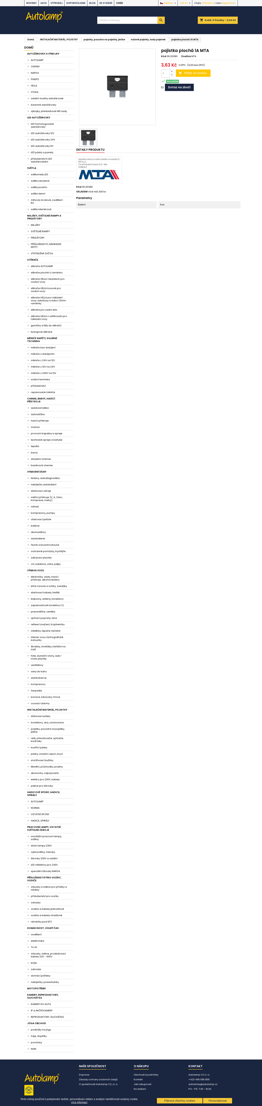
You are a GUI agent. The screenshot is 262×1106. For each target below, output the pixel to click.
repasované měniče (43, 392)
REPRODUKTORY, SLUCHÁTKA (47, 1017)
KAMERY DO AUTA (41, 1004)
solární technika (40, 379)
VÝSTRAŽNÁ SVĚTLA (42, 253)
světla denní (38, 193)
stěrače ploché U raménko (47, 272)
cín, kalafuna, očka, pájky (46, 564)
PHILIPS (35, 79)
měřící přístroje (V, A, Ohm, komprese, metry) (47, 499)
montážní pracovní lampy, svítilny (46, 838)
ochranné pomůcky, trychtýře (48, 551)
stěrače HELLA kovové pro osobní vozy (46, 290)
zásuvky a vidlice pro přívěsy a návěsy (49, 888)
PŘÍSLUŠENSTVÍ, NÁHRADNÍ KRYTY (46, 245)
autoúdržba (38, 414)
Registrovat (228, 3)
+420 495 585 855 (199, 1079)
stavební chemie (41, 459)
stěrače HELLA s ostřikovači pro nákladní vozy (49, 317)
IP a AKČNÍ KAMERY (42, 1010)
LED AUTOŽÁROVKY (38, 117)
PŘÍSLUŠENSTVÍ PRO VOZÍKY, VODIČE (44, 879)
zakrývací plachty (41, 557)
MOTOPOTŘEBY (36, 988)
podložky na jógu (41, 1029)
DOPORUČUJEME (75, 3)
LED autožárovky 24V (43, 139)
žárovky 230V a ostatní (44, 858)
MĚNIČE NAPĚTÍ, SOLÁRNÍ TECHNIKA (42, 340)
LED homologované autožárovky (42, 125)
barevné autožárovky (43, 105)
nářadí (35, 506)
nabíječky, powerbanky (45, 982)
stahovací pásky (40, 716)
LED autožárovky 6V (42, 146)
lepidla (35, 446)
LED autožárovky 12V (42, 133)
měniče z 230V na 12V (43, 373)
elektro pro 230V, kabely (45, 779)
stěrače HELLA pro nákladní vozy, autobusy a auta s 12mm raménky (48, 300)
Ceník (119, 3)
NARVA (35, 73)
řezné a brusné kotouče (45, 545)
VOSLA (34, 92)
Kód (163, 56)
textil (33, 1049)
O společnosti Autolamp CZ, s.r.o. (98, 1084)
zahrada (36, 969)
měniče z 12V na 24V (43, 366)
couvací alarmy (40, 703)
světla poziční (39, 187)
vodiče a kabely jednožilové (47, 909)
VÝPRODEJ (57, 3)
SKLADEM (82, 191)
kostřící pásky (39, 747)
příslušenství (38, 386)
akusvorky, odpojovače (45, 773)
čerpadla (36, 690)
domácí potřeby (40, 975)
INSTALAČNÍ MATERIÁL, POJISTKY (47, 709)
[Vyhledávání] (131, 20)
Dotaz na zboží (179, 87)
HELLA (34, 85)
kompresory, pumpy (43, 513)
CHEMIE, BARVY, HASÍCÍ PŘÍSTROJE (41, 400)
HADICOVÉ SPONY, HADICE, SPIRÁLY (43, 793)
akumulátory (38, 532)
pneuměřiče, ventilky (43, 611)
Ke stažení (105, 3)
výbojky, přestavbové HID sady (49, 111)
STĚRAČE (32, 260)
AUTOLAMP (37, 60)
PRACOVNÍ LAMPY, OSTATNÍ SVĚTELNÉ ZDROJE (44, 828)
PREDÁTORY (37, 237)
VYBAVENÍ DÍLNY (36, 471)
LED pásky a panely (42, 152)
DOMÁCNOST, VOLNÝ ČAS (43, 928)
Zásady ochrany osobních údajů (98, 1079)
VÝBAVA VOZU (35, 570)
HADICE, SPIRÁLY (40, 820)
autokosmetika (40, 408)
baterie (35, 525)
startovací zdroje (41, 491)
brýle (34, 963)
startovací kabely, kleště (45, 592)
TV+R (34, 947)
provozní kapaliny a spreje (46, 433)
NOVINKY (31, 3)
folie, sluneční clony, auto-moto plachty (46, 657)
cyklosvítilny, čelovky (43, 852)
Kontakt (138, 1079)
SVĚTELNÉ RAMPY (40, 231)
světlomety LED (39, 174)
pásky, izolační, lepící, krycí (47, 754)
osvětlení (36, 934)
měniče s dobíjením (43, 354)
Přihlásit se (208, 3)
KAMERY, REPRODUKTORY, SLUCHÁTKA (43, 996)
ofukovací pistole (41, 519)
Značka (186, 56)
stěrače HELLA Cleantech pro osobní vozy (48, 280)
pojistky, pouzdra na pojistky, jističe (48, 730)
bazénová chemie (42, 465)
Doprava (84, 1074)
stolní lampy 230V (41, 845)
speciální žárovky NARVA (45, 871)
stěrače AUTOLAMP (42, 266)
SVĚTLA (31, 168)
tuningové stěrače (41, 332)
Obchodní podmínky (146, 1074)
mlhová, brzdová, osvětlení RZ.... (47, 201)
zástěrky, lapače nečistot (45, 631)
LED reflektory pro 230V (44, 865)
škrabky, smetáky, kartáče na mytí (48, 648)
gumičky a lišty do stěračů (46, 325)
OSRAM (35, 66)
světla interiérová (41, 209)
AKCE (44, 3)
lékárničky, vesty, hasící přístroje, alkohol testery (45, 578)
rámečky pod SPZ (41, 921)
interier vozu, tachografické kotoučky (47, 638)
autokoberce (39, 678)
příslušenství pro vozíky (45, 896)
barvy (34, 452)
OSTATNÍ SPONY (40, 814)
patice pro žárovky (42, 786)
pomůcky (36, 1042)
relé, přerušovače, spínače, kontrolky (47, 739)
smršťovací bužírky (42, 760)
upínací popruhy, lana (44, 618)
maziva (35, 427)
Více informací (79, 1102)
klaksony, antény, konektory (47, 599)
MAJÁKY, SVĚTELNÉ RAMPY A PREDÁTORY (44, 217)
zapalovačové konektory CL (47, 605)
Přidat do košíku (193, 73)
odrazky (36, 902)
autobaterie (38, 538)
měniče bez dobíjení (43, 347)
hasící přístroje (40, 420)
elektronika (37, 941)
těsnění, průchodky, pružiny (47, 766)
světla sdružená (40, 181)
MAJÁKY (35, 225)
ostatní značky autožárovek (47, 98)
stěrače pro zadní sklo (44, 310)
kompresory (38, 684)
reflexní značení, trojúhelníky (48, 624)
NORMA (35, 808)
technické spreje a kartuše (46, 440)
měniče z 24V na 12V (43, 360)
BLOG (92, 3)
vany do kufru (39, 671)
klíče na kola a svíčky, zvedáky (49, 586)
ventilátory (37, 665)
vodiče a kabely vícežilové (46, 915)
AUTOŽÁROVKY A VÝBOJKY (43, 53)
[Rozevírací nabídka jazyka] (168, 3)
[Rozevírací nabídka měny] (185, 3)
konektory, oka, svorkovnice (47, 722)
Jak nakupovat (142, 1084)
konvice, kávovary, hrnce (45, 697)
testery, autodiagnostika (45, 478)
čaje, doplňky (39, 1036)
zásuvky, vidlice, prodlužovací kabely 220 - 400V (48, 955)
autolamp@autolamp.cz (202, 1084)
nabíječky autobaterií (43, 484)
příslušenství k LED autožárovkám (41, 160)
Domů (28, 47)
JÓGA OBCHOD (36, 1023)
